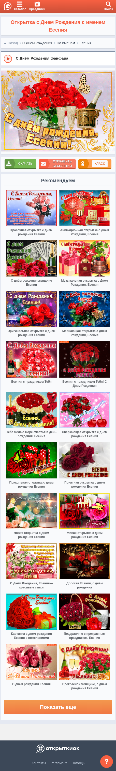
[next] (109, 111)
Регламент (59, 763)
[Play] (8, 59)
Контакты (39, 763)
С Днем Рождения (37, 43)
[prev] (6, 111)
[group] (58, 58)
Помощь (78, 763)
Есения (86, 43)
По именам (66, 43)
